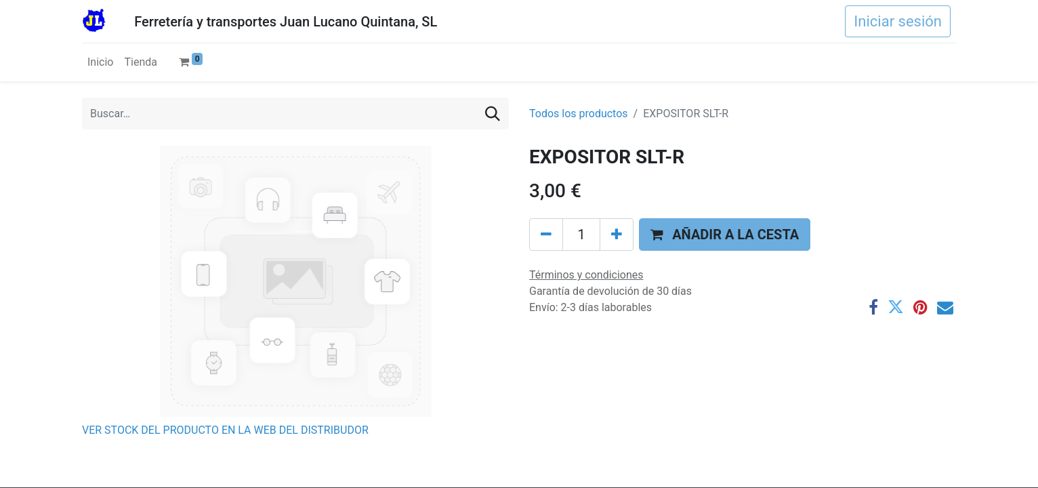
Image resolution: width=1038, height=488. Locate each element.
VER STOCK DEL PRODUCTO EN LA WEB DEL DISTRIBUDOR (225, 430)
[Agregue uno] (617, 234)
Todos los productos (578, 113)
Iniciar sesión (898, 21)
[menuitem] (100, 62)
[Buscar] (492, 113)
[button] (724, 234)
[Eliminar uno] (546, 234)
